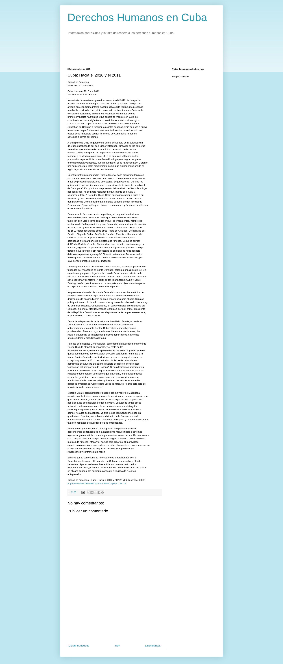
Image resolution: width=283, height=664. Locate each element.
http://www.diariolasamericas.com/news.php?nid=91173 (97, 483)
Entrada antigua (152, 646)
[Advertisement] (133, 53)
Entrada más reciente (78, 646)
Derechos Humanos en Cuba (137, 17)
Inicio (117, 646)
